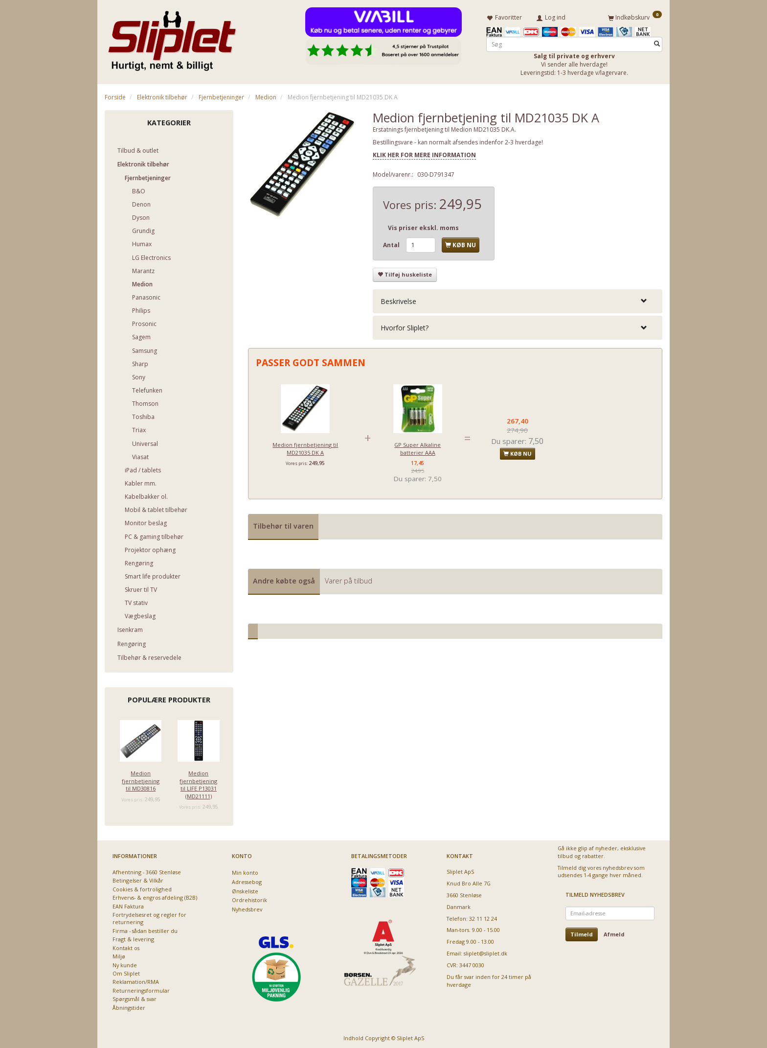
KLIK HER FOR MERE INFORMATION (424, 153)
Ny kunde (125, 963)
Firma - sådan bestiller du (145, 928)
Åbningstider (129, 1005)
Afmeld (614, 932)
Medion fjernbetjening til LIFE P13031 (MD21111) (198, 783)
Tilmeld (581, 932)
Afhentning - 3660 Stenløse (147, 870)
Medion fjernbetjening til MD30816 (140, 779)
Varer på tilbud (348, 578)
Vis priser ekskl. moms (423, 226)
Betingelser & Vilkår (138, 879)
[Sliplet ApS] (172, 38)
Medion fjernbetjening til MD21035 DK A (305, 447)
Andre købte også (284, 578)
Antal (392, 243)
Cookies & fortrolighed (142, 887)
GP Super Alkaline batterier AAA (417, 447)
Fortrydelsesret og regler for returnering (149, 916)
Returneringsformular (141, 988)
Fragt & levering (133, 937)
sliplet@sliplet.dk (485, 951)
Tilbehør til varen (283, 524)
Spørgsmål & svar (135, 997)
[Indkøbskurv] (635, 16)
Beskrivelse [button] (398, 299)
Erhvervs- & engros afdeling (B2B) (155, 896)
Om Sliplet (126, 971)
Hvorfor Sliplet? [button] (405, 326)
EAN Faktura (128, 904)
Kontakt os (126, 946)
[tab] (517, 299)
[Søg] (657, 42)
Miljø (119, 954)
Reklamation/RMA (136, 980)
